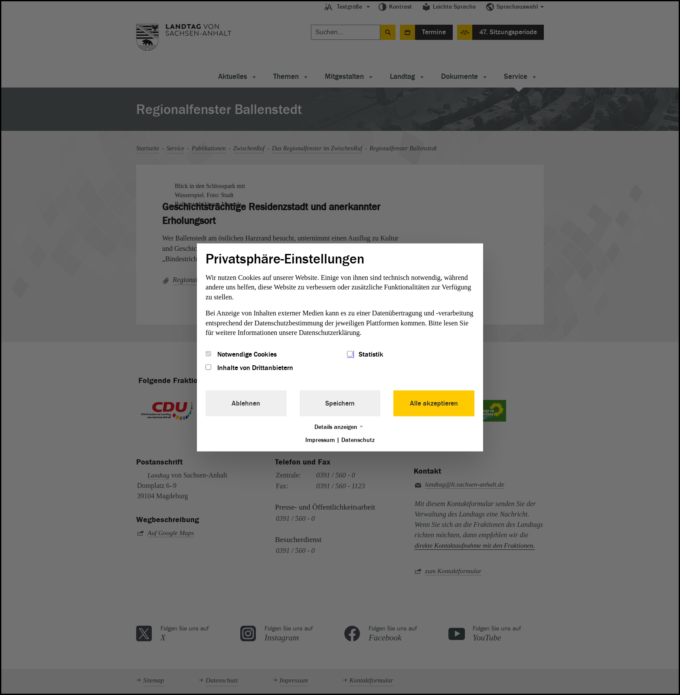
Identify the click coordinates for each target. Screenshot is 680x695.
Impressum (320, 439)
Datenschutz (358, 439)
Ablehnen (246, 403)
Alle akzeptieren (434, 403)
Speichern (340, 403)
